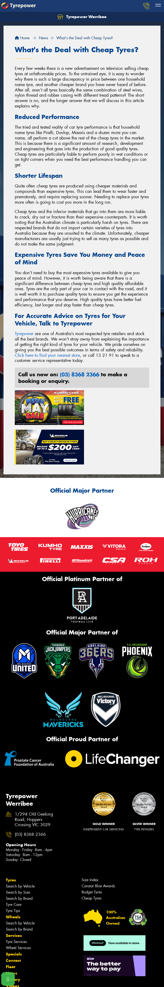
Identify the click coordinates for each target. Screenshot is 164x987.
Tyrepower (24, 334)
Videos (12, 944)
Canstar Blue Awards (98, 844)
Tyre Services (16, 900)
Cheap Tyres (91, 856)
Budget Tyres (92, 850)
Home (22, 38)
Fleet (10, 925)
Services (14, 893)
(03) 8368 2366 (79, 374)
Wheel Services (18, 906)
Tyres (11, 838)
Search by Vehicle (20, 844)
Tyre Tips (13, 869)
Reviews (14, 950)
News (11, 931)
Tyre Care (13, 862)
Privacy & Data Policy (33, 979)
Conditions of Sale (62, 979)
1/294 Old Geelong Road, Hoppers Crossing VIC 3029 (34, 778)
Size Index (90, 838)
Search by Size (18, 850)
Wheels (13, 875)
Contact (13, 918)
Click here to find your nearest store (47, 355)
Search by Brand (19, 856)
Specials (14, 912)
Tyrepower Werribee (82, 17)
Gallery (13, 937)
